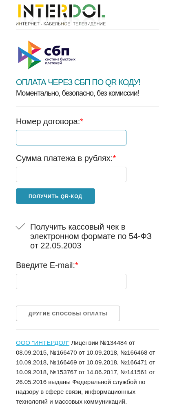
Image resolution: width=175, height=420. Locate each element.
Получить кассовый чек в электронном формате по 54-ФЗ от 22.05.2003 (91, 236)
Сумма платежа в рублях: (66, 158)
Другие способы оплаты (68, 314)
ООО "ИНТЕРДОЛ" (42, 342)
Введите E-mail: (47, 265)
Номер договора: (49, 121)
